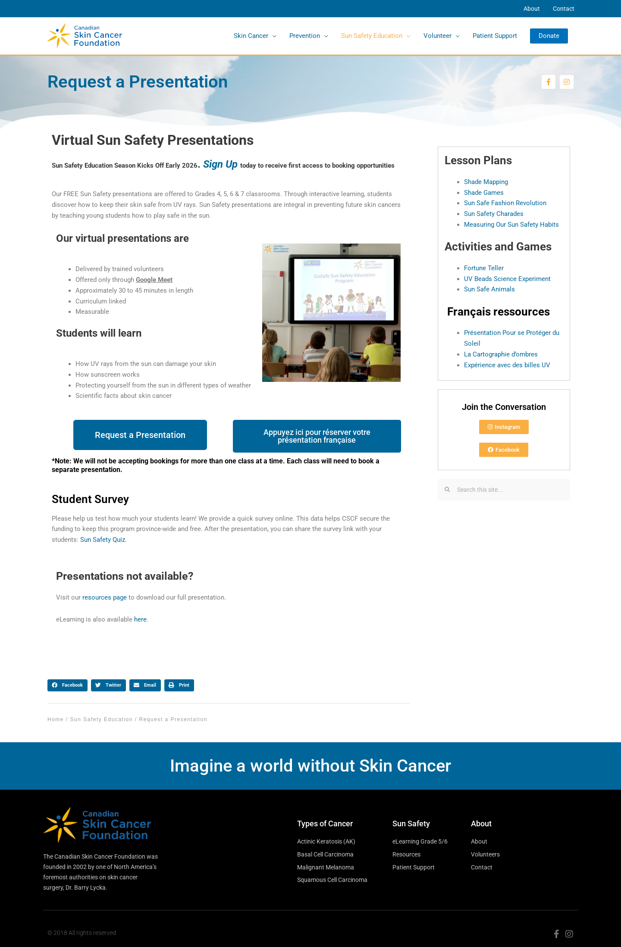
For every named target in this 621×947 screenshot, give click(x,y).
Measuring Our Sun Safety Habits (511, 224)
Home (55, 719)
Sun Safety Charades (494, 214)
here (140, 619)
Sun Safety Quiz (102, 540)
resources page (104, 597)
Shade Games (484, 193)
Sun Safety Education (101, 719)
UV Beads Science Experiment (507, 279)
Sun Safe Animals (489, 289)
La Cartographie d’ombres (501, 354)
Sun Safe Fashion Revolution (505, 203)
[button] (549, 36)
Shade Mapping (486, 182)
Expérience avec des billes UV (507, 365)
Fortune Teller (484, 268)
